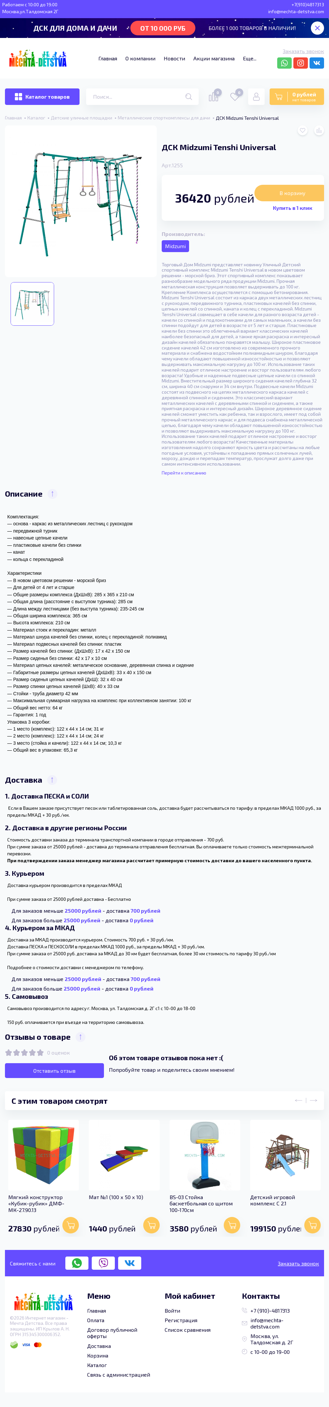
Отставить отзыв (54, 1070)
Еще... (249, 58)
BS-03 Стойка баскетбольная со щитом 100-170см (200, 1203)
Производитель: (183, 234)
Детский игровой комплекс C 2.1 (271, 1200)
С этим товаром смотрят (60, 1100)
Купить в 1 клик (292, 208)
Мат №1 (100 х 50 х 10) (115, 1197)
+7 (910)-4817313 (266, 1310)
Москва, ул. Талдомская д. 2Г (267, 1338)
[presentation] (302, 1100)
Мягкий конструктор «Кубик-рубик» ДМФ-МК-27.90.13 (36, 1203)
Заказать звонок (303, 51)
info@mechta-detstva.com (262, 1323)
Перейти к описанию (184, 472)
